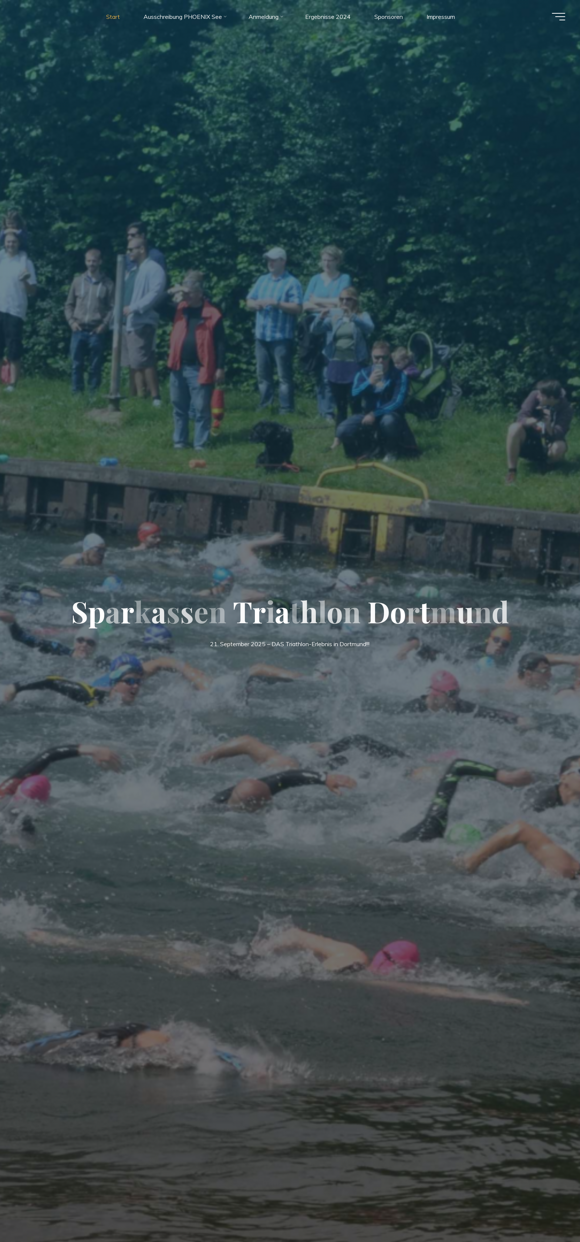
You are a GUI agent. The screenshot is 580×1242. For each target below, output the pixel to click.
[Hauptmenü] (558, 16)
